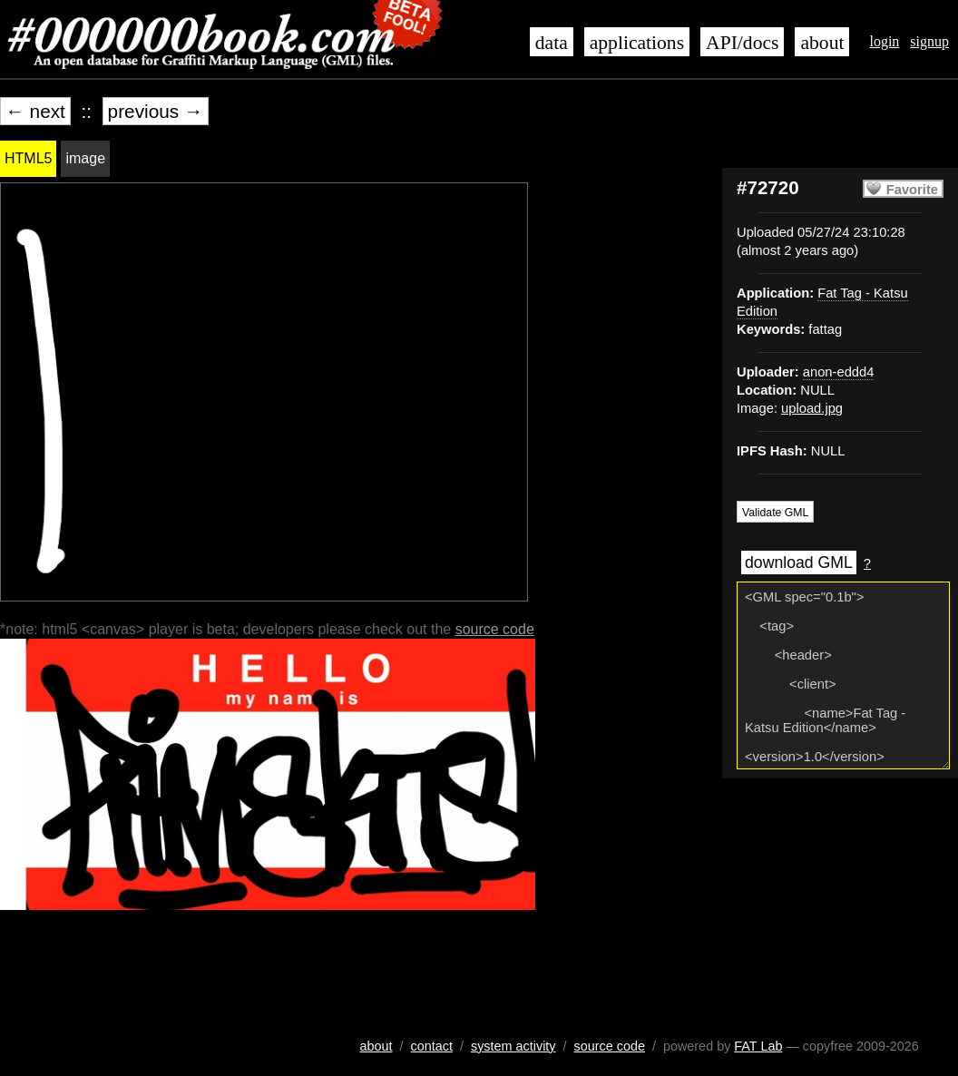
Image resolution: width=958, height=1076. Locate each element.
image (85, 158)
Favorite (912, 189)
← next (35, 111)
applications (637, 43)
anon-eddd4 (839, 372)
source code (494, 629)
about (822, 43)
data (551, 43)
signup (929, 41)
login (884, 41)
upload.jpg (812, 408)
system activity (513, 1046)
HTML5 (28, 158)
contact (432, 1046)
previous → (155, 111)
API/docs (742, 43)
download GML (799, 562)
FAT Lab (758, 1046)
